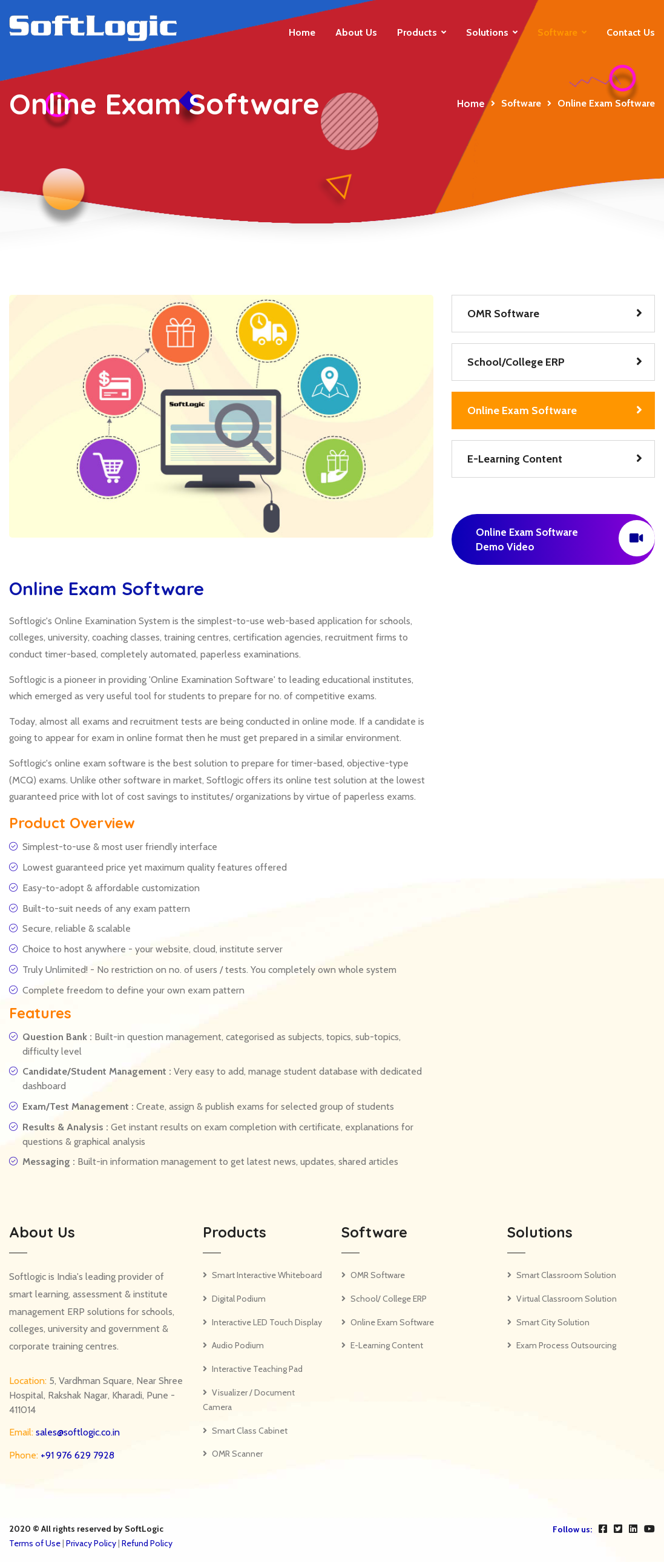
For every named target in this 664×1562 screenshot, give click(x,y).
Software (557, 32)
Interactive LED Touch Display (267, 1322)
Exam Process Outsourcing (566, 1345)
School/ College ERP (388, 1298)
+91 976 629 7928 (76, 1455)
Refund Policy (147, 1543)
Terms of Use (35, 1543)
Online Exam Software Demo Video (565, 538)
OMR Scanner (237, 1453)
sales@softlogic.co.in (76, 1432)
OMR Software (503, 313)
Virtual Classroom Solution (566, 1298)
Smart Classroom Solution (566, 1275)
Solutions (487, 32)
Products (417, 32)
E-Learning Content (514, 459)
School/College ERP (516, 362)
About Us (356, 32)
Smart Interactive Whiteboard (267, 1275)
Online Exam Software (522, 410)
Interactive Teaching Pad (257, 1368)
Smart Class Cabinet (250, 1430)
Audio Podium (238, 1345)
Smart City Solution (553, 1322)
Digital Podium (239, 1298)
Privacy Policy (91, 1543)
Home (302, 32)
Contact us (630, 32)
